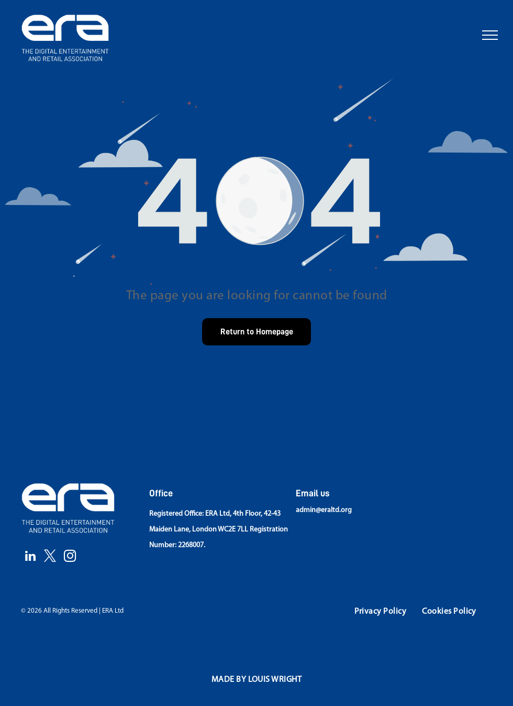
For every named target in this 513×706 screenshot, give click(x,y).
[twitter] (50, 557)
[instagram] (70, 557)
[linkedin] (30, 557)
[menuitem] (381, 612)
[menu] (490, 35)
